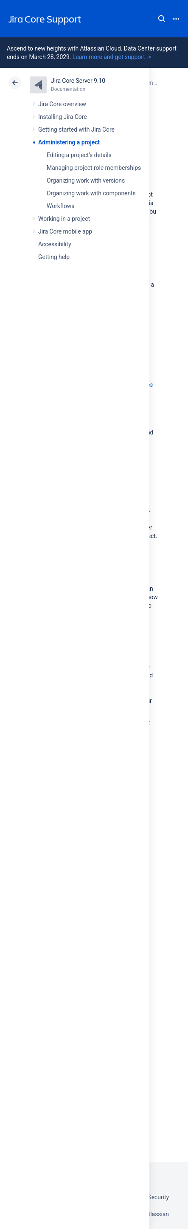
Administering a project (69, 142)
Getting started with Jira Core (76, 129)
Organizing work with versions (86, 180)
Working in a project (64, 218)
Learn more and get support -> (112, 57)
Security (158, 1197)
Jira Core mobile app (65, 231)
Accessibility (54, 244)
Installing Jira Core (62, 116)
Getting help (54, 257)
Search (161, 18)
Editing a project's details (79, 155)
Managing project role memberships (94, 167)
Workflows (60, 206)
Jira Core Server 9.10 (78, 80)
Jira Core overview (62, 104)
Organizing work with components (91, 193)
